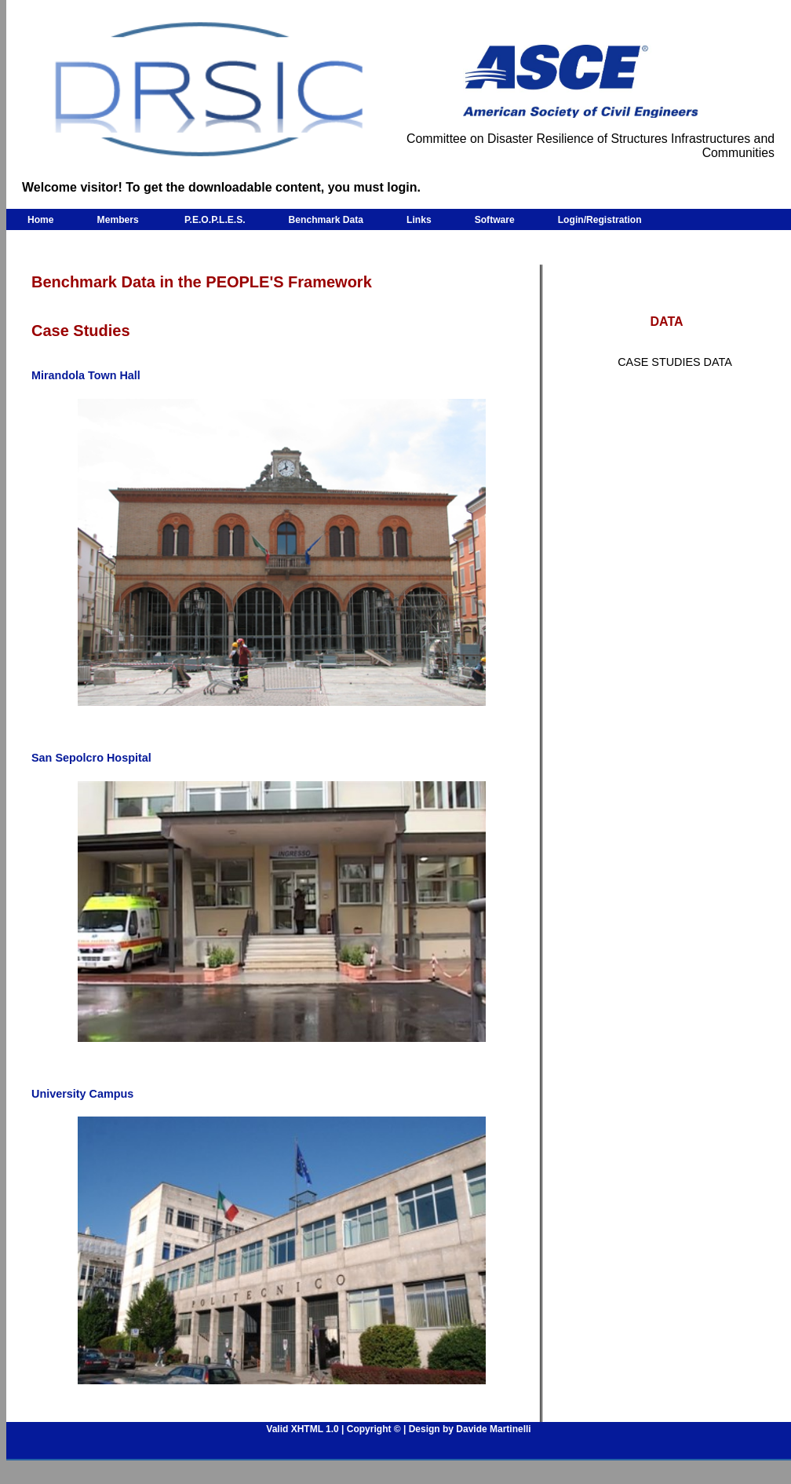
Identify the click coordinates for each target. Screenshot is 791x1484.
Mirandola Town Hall (85, 375)
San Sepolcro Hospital (91, 757)
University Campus (82, 1093)
